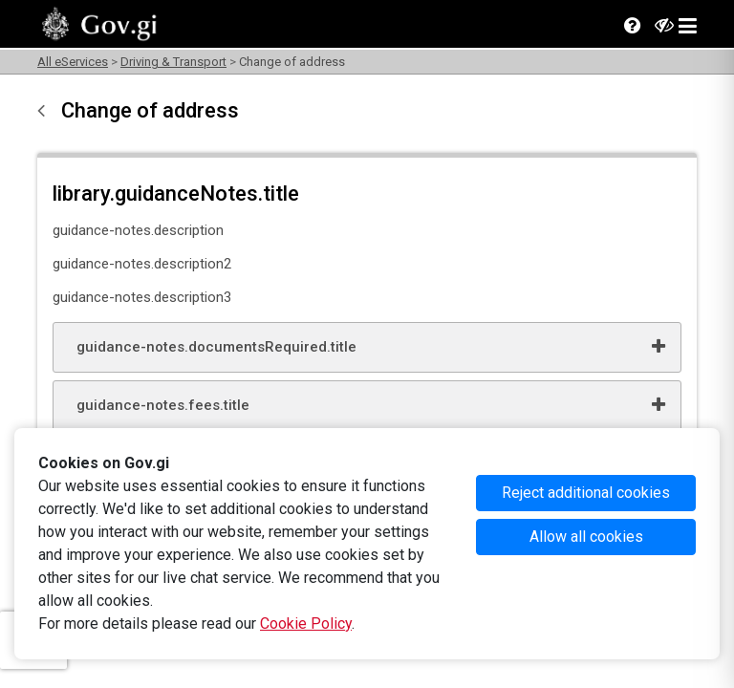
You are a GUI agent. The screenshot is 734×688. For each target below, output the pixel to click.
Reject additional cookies (586, 493)
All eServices (72, 61)
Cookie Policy (306, 623)
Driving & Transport (173, 61)
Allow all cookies (586, 536)
